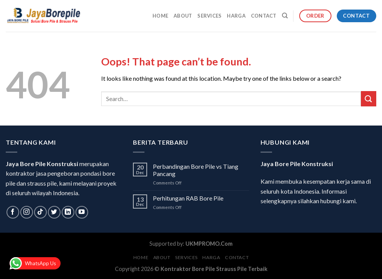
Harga (236, 16)
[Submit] (368, 98)
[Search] (285, 15)
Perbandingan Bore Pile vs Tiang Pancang (195, 170)
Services (209, 16)
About (183, 16)
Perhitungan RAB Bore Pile (188, 198)
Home (160, 16)
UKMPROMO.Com (209, 243)
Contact (264, 16)
